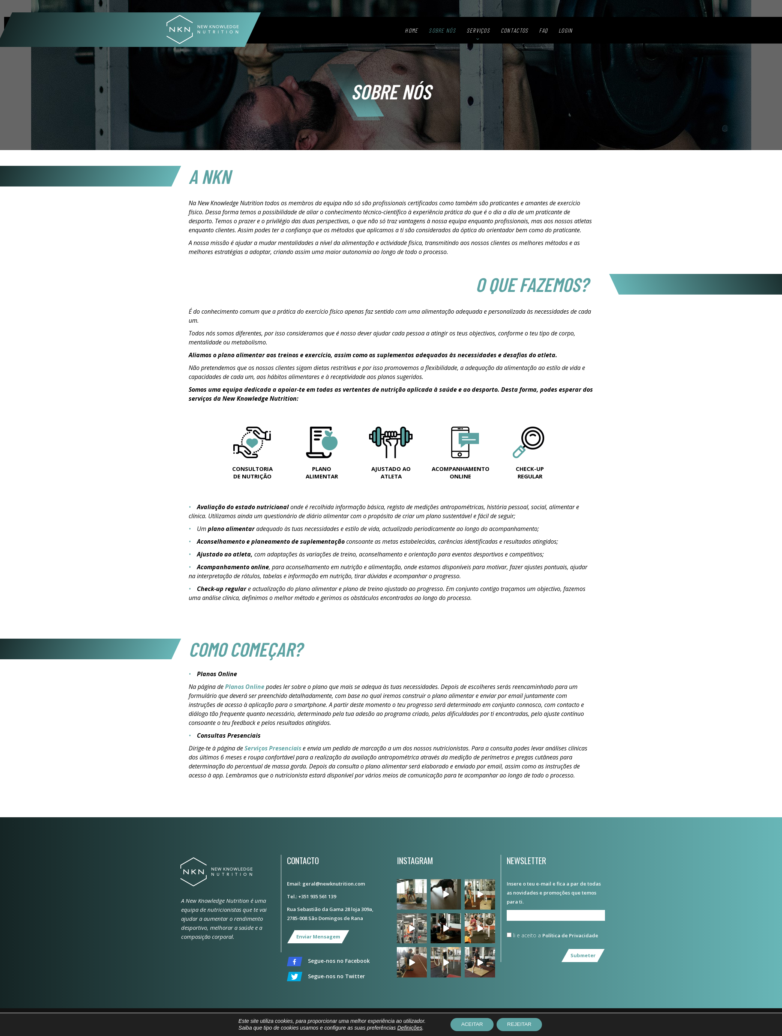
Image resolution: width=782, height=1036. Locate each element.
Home (432, 32)
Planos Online (245, 687)
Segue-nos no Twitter (326, 976)
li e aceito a (552, 935)
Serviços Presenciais (274, 748)
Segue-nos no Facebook (328, 961)
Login (587, 32)
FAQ (564, 32)
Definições (407, 1028)
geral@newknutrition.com (333, 883)
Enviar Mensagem (318, 936)
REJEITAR (520, 1024)
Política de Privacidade (570, 935)
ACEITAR (471, 1024)
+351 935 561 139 (317, 896)
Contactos (535, 32)
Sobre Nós (463, 32)
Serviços (499, 32)
